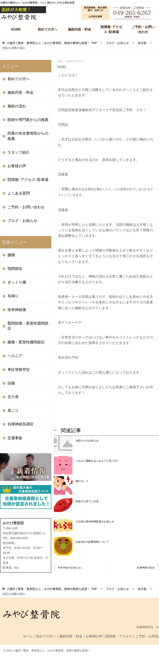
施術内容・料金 (79, 29)
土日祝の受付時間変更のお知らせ (95, 521)
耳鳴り (13, 296)
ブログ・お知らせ (22, 221)
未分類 (61, 66)
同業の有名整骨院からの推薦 (27, 136)
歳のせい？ (82, 481)
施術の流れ (16, 106)
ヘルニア (14, 356)
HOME (16, 29)
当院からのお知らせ (87, 440)
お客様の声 (16, 166)
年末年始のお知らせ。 (71, 567)
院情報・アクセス (119, 636)
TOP (52, 43)
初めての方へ (48, 29)
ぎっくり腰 (16, 282)
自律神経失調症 (20, 424)
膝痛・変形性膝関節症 (26, 342)
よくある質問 (18, 193)
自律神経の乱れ (146, 567)
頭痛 (11, 383)
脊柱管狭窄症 (18, 370)
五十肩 (13, 397)
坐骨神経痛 (16, 310)
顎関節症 (14, 269)
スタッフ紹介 (18, 152)
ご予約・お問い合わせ (143, 29)
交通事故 (14, 438)
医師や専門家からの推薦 (27, 120)
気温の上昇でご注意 (87, 501)
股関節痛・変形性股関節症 (27, 326)
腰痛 (11, 255)
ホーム (28, 636)
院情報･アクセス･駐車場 (111, 29)
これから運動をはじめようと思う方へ (97, 460)
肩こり (13, 410)
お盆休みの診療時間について (92, 541)
